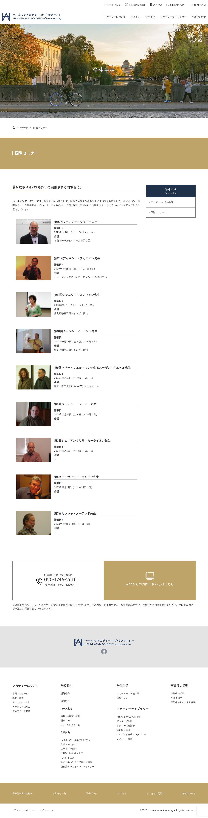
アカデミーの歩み (21, 707)
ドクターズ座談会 (126, 726)
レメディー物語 (124, 739)
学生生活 (150, 16)
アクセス (157, 4)
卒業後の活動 (199, 16)
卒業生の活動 (177, 694)
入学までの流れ (68, 745)
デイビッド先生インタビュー (131, 735)
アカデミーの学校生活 (163, 202)
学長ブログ (115, 4)
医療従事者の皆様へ (23, 794)
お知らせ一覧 (60, 794)
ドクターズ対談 (124, 722)
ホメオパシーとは (21, 703)
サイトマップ (48, 810)
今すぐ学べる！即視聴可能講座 (76, 763)
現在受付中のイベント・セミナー (78, 767)
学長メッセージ (20, 694)
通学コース (66, 721)
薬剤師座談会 (123, 731)
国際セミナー (158, 213)
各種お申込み (199, 4)
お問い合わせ (177, 4)
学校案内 (135, 16)
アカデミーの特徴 (21, 712)
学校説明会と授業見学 (72, 754)
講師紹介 (65, 702)
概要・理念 (18, 699)
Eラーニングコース (70, 726)
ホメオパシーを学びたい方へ (75, 741)
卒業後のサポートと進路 (183, 703)
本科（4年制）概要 (70, 717)
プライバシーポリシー (24, 810)
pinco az (57, 560)
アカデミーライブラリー (173, 16)
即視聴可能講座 (137, 4)
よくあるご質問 (153, 794)
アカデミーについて (115, 16)
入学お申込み (67, 758)
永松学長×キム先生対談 (128, 717)
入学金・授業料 (68, 750)
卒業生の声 (176, 699)
